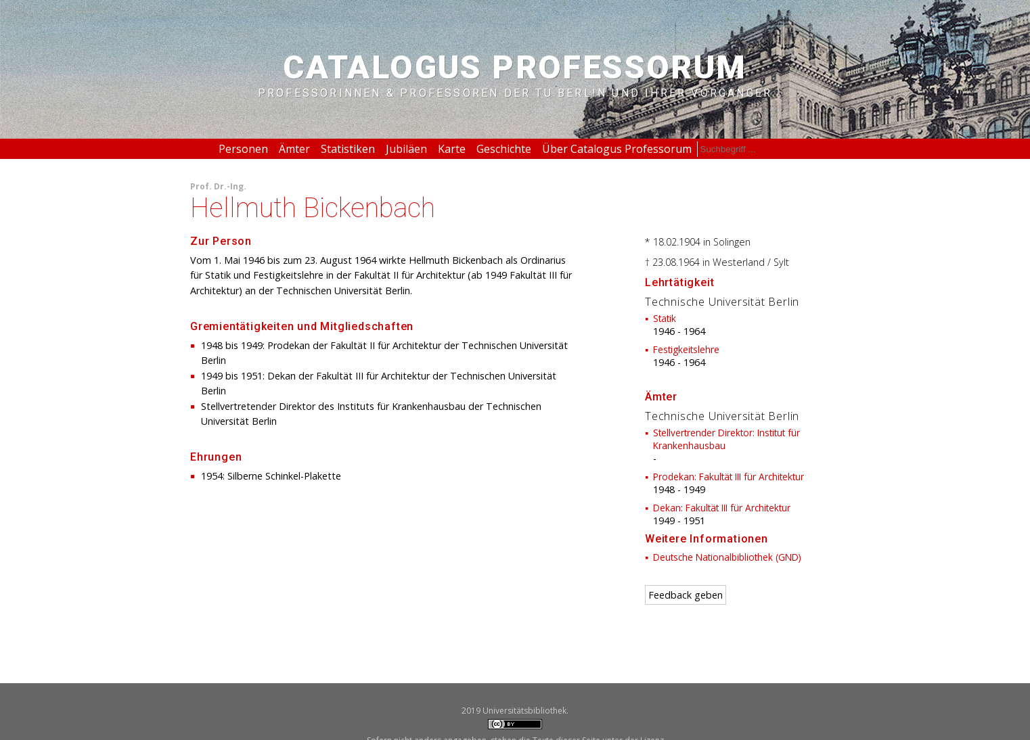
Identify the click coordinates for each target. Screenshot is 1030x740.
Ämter (294, 148)
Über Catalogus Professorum (617, 148)
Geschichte (503, 148)
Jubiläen (406, 148)
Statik (664, 318)
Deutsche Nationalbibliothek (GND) (727, 557)
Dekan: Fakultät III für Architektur (721, 507)
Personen (243, 148)
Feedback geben (685, 594)
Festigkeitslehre (686, 349)
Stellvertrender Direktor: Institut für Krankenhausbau (726, 439)
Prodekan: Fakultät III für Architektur (728, 476)
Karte (452, 148)
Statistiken (348, 148)
